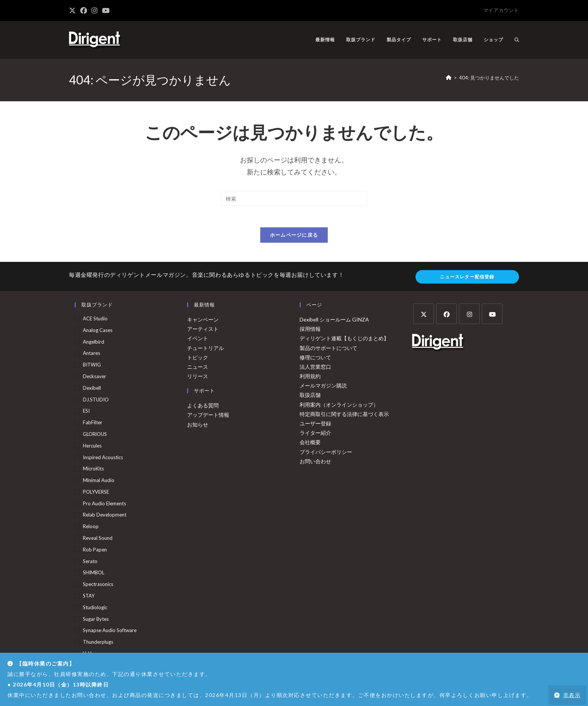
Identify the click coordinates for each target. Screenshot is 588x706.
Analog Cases (97, 332)
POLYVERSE (96, 493)
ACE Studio (95, 320)
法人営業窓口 (315, 368)
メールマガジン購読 (323, 387)
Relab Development (104, 517)
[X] (423, 315)
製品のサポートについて (328, 349)
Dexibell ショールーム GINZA (334, 321)
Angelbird (93, 343)
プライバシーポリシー (326, 453)
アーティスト (203, 330)
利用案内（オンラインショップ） (339, 406)
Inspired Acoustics (103, 459)
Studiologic (95, 609)
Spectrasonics (98, 586)
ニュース (197, 368)
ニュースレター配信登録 (467, 278)
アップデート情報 (208, 416)
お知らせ (197, 426)
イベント (197, 340)
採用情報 (310, 330)
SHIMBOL (93, 574)
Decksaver (94, 378)
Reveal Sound (97, 540)
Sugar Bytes (96, 620)
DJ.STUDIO (96, 401)
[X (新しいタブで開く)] (73, 10)
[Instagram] (469, 315)
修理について (315, 359)
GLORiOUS (95, 436)
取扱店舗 (310, 397)
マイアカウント (501, 10)
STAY (88, 597)
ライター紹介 (315, 434)
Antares (91, 355)
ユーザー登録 (315, 425)
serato (90, 563)
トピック (197, 359)
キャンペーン (203, 321)
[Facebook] (446, 315)
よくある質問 (203, 407)
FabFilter (92, 424)
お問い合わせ (315, 463)
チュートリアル (205, 349)
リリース (197, 377)
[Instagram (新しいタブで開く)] (94, 10)
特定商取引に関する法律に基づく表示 (344, 415)
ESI (86, 413)
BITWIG (92, 367)
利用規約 (310, 377)
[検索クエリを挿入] (294, 198)
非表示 (572, 695)
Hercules (92, 447)
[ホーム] (449, 78)
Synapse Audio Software (109, 632)
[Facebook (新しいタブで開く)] (83, 10)
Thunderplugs (98, 644)
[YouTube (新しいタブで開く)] (106, 10)
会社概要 (310, 444)
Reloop (91, 528)
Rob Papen (95, 551)
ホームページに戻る (294, 236)
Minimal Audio (98, 482)
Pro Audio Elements (104, 505)
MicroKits (93, 470)
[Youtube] (492, 315)
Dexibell (92, 389)
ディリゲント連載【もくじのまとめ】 (344, 340)
